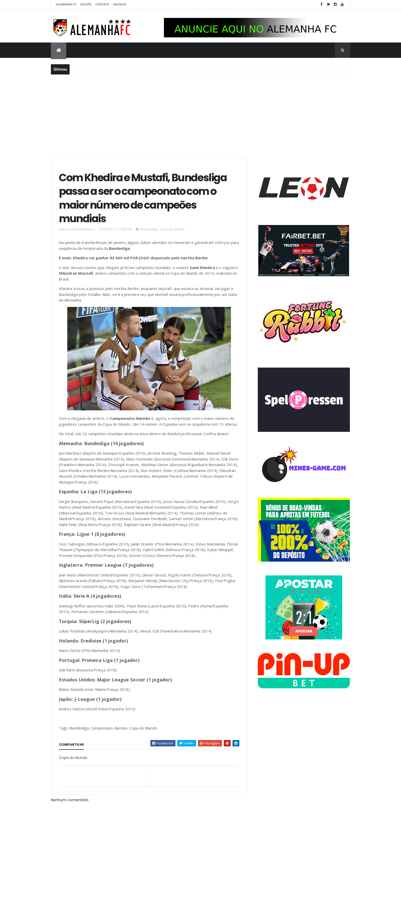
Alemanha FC (66, 4)
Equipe (86, 4)
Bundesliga (149, 229)
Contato (102, 4)
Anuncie (119, 4)
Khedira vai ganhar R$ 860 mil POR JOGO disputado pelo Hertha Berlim (140, 257)
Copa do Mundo (172, 229)
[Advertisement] (200, 115)
